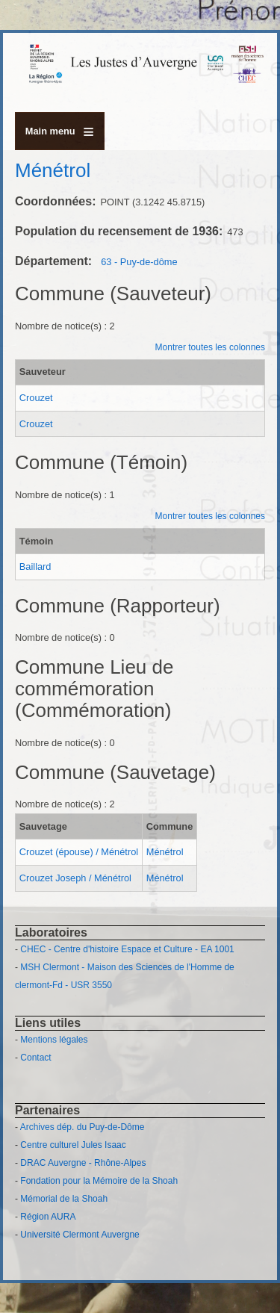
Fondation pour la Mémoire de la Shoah (99, 1181)
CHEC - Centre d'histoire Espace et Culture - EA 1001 (127, 949)
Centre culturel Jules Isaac (72, 1145)
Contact (35, 1057)
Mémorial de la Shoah (64, 1199)
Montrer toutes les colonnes (210, 347)
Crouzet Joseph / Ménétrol (75, 878)
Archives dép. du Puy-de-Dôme (82, 1127)
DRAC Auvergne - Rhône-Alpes (83, 1163)
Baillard (35, 566)
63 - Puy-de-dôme (139, 261)
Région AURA (47, 1216)
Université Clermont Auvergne (79, 1234)
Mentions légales (53, 1039)
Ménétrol (165, 851)
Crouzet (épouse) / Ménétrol (78, 851)
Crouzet (36, 397)
